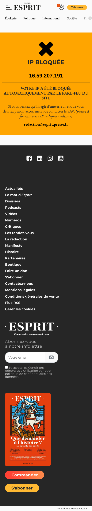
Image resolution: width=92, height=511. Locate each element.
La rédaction (16, 239)
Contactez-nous (19, 284)
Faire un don (16, 271)
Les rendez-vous (19, 233)
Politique (29, 18)
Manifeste (13, 246)
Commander (24, 474)
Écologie (10, 18)
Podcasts (13, 208)
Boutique (13, 265)
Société (72, 18)
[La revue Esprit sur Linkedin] (41, 159)
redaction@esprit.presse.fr (46, 124)
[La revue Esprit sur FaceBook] (30, 159)
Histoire (12, 252)
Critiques (13, 227)
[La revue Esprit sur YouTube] (62, 159)
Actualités (14, 189)
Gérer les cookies (20, 309)
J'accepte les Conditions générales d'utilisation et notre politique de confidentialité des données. (28, 372)
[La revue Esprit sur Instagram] (51, 159)
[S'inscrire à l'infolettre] (51, 357)
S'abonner (77, 7)
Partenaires (15, 258)
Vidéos (11, 214)
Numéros (13, 220)
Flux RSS (12, 303)
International (51, 18)
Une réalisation (72, 508)
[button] (9, 7)
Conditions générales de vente (32, 297)
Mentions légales (20, 290)
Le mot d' (18, 195)
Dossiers (12, 201)
